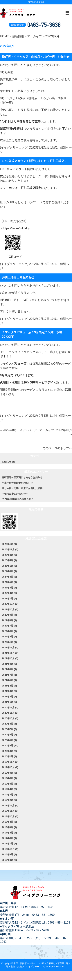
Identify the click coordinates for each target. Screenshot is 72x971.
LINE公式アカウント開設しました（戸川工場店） (34, 160)
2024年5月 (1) (9, 582)
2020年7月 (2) (9, 729)
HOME (4, 36)
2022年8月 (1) (9, 620)
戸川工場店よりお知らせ (18, 277)
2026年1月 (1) (9, 544)
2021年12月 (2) (10, 647)
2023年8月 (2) (9, 587)
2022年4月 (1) (9, 636)
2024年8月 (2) (9, 576)
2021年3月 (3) (9, 691)
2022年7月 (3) (9, 625)
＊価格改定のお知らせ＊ (15, 493)
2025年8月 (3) (9, 555)
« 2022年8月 (8, 430)
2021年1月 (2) (9, 702)
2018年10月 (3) (10, 816)
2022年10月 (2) (10, 609)
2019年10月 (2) (10, 767)
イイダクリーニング (14, 147)
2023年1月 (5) (9, 598)
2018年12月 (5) (10, 805)
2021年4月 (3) (9, 685)
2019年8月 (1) (9, 778)
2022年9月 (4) (9, 614)
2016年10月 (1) (10, 849)
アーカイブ (34, 36)
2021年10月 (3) (10, 658)
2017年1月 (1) (9, 843)
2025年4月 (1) (9, 560)
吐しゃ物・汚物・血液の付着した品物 (22, 488)
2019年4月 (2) (9, 789)
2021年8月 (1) (9, 669)
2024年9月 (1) (9, 571)
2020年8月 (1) (9, 723)
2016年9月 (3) (9, 854)
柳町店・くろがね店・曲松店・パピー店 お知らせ (35, 56)
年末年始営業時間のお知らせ (17, 483)
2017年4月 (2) (9, 832)
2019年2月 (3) (9, 800)
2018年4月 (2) (9, 821)
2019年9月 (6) (9, 772)
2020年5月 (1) (9, 740)
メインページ (28, 430)
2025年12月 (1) (10, 549)
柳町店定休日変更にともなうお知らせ (22, 477)
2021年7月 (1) (9, 674)
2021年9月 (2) (9, 663)
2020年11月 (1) (10, 712)
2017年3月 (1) (9, 838)
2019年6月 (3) (9, 783)
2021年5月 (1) (9, 680)
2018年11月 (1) (10, 810)
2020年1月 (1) (9, 756)
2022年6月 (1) (9, 631)
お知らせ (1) (8, 461)
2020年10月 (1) (10, 718)
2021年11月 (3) (10, 653)
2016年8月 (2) (9, 860)
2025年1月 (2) (9, 565)
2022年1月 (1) (9, 642)
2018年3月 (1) (9, 827)
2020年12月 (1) (10, 707)
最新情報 (18, 36)
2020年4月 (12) (10, 745)
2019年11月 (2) (10, 762)
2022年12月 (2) (10, 603)
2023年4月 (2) (9, 593)
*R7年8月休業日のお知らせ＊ (17, 499)
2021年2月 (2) (9, 696)
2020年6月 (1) (9, 734)
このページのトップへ (57, 448)
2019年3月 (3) (9, 794)
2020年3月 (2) (9, 751)
